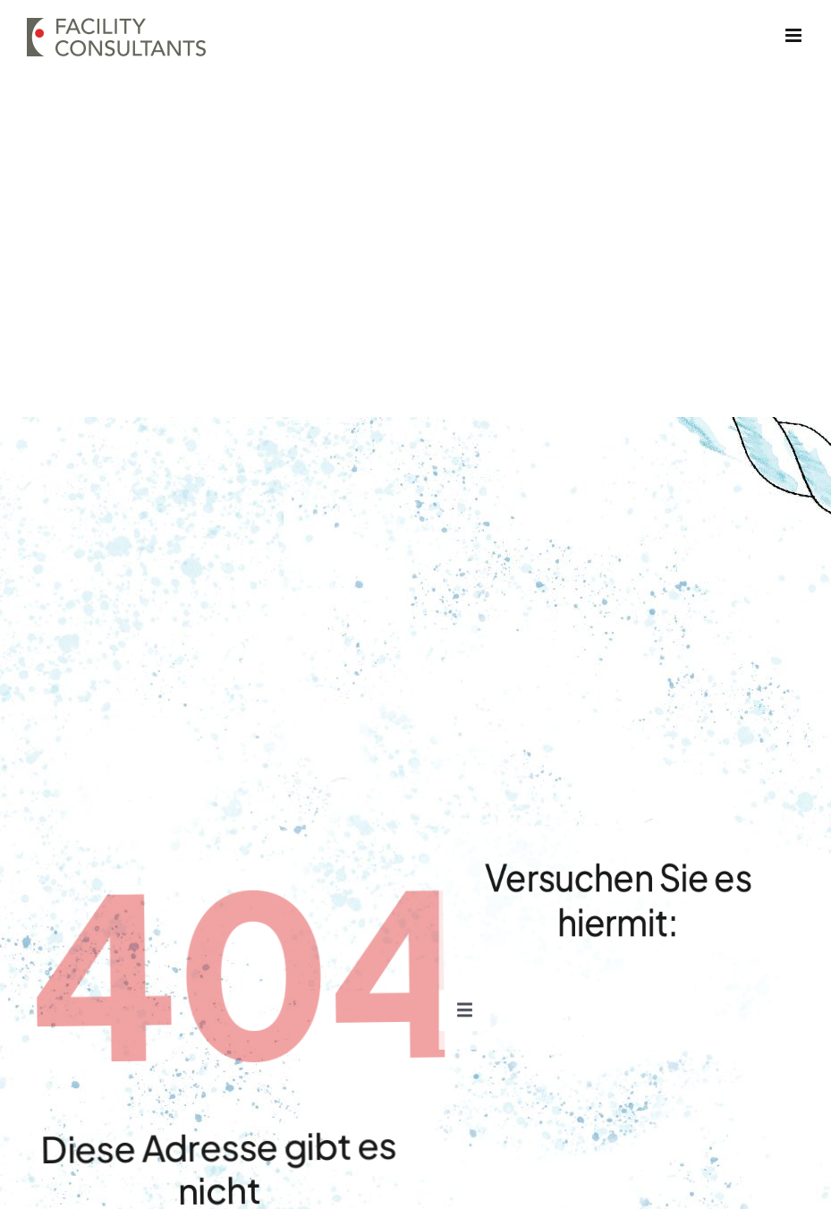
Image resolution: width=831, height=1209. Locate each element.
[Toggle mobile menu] (794, 35)
